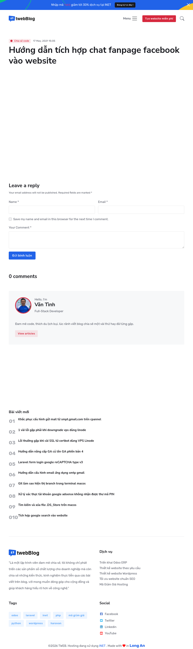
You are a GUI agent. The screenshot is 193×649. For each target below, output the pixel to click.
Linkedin (107, 627)
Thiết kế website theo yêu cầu (119, 568)
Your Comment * (20, 228)
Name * (14, 202)
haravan (56, 623)
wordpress (36, 623)
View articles (26, 333)
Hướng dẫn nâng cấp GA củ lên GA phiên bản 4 (50, 452)
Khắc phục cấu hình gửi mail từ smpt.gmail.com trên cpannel (59, 420)
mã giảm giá (77, 615)
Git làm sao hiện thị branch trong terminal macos (52, 484)
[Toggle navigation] (130, 19)
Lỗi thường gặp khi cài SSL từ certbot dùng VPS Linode (56, 441)
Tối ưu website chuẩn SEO (117, 579)
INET (102, 646)
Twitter (107, 621)
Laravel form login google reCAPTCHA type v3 (50, 463)
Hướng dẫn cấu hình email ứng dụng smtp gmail (51, 473)
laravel (30, 615)
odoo (15, 615)
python (16, 623)
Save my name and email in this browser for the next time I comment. (60, 219)
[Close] (188, 4)
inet (45, 615)
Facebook (108, 614)
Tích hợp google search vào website (43, 516)
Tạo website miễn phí (159, 18)
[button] (181, 19)
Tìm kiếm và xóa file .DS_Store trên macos (47, 505)
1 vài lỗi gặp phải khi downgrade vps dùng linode (52, 430)
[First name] (52, 210)
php (58, 615)
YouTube (107, 633)
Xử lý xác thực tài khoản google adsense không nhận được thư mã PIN (66, 495)
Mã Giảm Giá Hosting (113, 585)
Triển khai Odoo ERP (113, 563)
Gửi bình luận (22, 256)
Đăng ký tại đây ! (125, 5)
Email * (103, 202)
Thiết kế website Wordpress (118, 574)
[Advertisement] (96, 373)
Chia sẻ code (19, 41)
